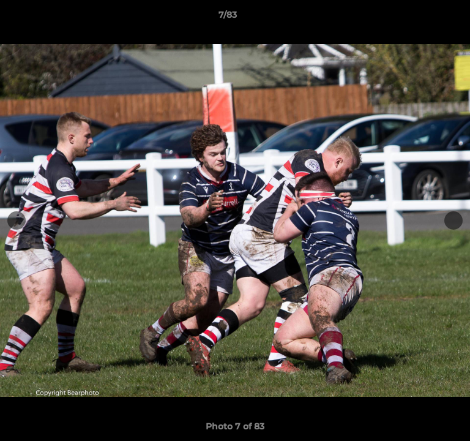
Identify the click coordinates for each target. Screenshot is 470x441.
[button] (426, 17)
